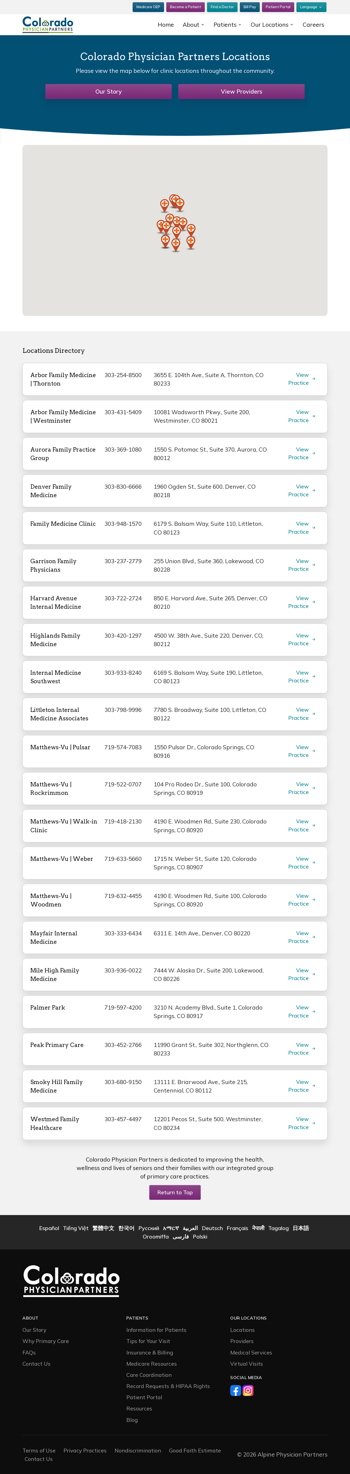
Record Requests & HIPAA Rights (168, 1386)
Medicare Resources (151, 1363)
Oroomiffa (156, 1236)
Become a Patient (185, 7)
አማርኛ (171, 1228)
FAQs (29, 1352)
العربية (190, 1228)
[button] (179, 205)
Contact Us (36, 1363)
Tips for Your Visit (148, 1341)
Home (166, 24)
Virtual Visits (246, 1363)
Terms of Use (39, 1450)
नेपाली (258, 1228)
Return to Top (175, 1192)
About (191, 24)
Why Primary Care (45, 1341)
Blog (132, 1419)
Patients (225, 24)
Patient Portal (278, 7)
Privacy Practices (85, 1450)
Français (237, 1228)
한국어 (126, 1228)
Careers (313, 24)
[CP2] (57, 24)
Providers (242, 1341)
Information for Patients (156, 1329)
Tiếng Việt (76, 1228)
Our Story (108, 91)
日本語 (301, 1228)
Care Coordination (149, 1374)
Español (49, 1228)
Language (308, 7)
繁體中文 (103, 1228)
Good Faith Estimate (195, 1450)
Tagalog (278, 1228)
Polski (200, 1236)
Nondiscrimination (138, 1450)
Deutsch (212, 1228)
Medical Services (251, 1352)
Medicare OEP (148, 7)
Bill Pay (250, 7)
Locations (242, 1329)
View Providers (241, 91)
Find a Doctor (222, 7)
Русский (148, 1228)
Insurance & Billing (149, 1352)
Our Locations (269, 24)
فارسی (181, 1236)
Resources (139, 1408)
